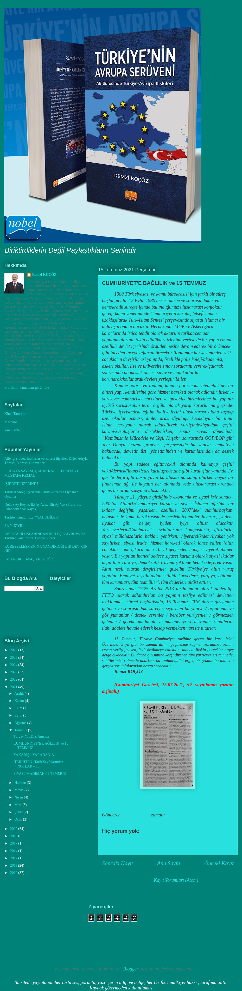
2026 (14, 650)
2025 (14, 658)
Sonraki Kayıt (117, 863)
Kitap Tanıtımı (15, 414)
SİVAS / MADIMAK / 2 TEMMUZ (40, 774)
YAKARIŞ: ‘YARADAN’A (34, 755)
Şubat (18, 812)
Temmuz (21, 730)
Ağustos (20, 723)
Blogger (130, 968)
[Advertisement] (34, 930)
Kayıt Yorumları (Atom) (176, 880)
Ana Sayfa (168, 863)
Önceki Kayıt (219, 863)
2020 (14, 829)
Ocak (18, 819)
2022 (14, 679)
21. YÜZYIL (13, 526)
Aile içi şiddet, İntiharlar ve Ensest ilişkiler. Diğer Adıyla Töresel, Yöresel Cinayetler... (46, 461)
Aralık (19, 693)
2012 (14, 858)
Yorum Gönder (122, 842)
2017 (14, 843)
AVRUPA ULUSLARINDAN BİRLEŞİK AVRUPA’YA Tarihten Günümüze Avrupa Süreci (45, 536)
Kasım (19, 701)
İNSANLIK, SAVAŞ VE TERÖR (28, 559)
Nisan (19, 797)
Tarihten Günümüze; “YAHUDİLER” (31, 517)
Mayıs (19, 790)
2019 (14, 836)
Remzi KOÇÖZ (44, 275)
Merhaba (10, 422)
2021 (14, 687)
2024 (14, 665)
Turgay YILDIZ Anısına (31, 736)
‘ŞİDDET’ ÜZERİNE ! (21, 484)
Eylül (18, 715)
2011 (14, 865)
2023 (14, 672)
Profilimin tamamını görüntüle (26, 387)
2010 (14, 873)
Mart (18, 805)
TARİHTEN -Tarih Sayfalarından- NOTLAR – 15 (39, 764)
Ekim (18, 708)
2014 (14, 851)
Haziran (20, 783)
